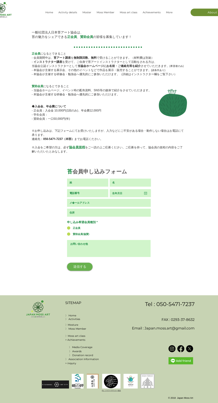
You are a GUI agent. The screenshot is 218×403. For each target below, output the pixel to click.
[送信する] (80, 267)
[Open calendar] (145, 193)
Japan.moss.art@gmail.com (169, 328)
